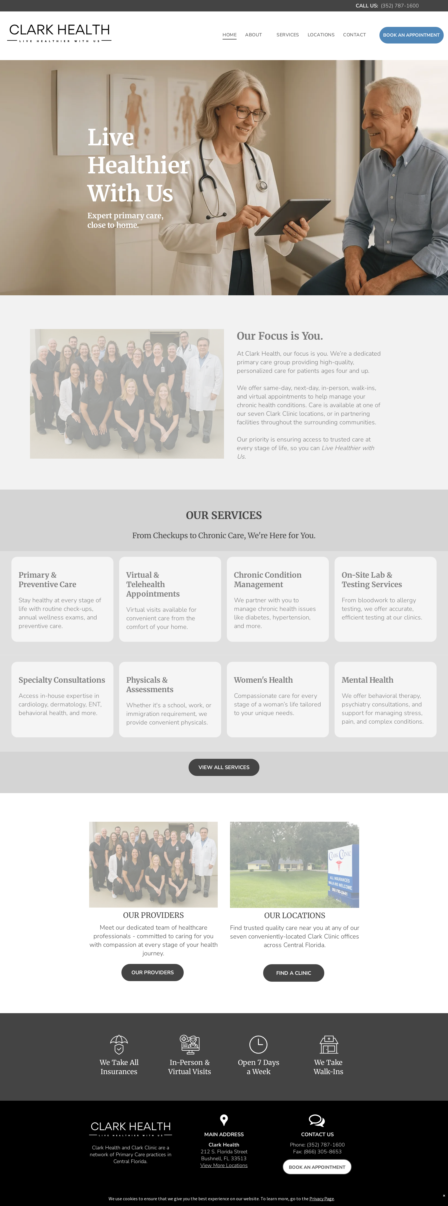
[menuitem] (229, 34)
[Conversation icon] (317, 1126)
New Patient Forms (256, 1195)
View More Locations (224, 1165)
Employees (217, 1195)
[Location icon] (224, 1126)
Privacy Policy (298, 1195)
